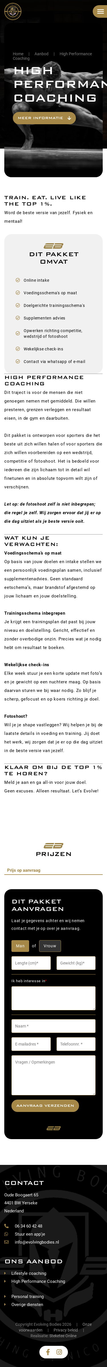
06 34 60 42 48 (23, 1226)
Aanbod (42, 54)
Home (18, 54)
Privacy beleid (66, 1330)
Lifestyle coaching (28, 1273)
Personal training (27, 1296)
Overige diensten (27, 1304)
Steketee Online (62, 1336)
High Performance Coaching (38, 1281)
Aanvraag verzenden (45, 1105)
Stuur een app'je (24, 1234)
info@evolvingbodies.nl (31, 1242)
